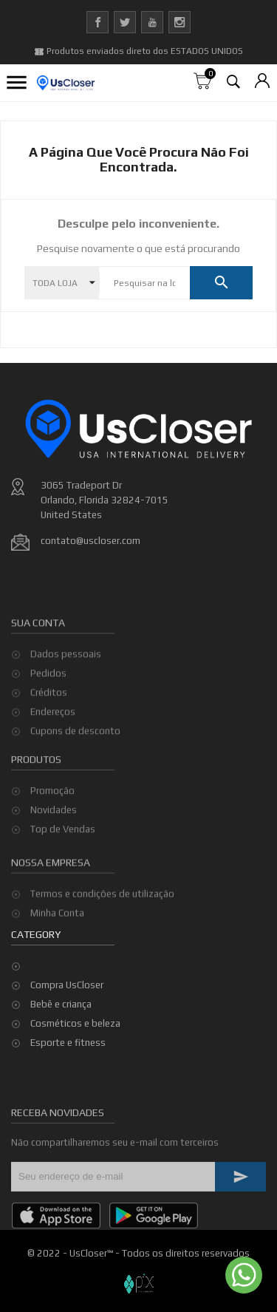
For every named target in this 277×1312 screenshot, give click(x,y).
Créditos (48, 758)
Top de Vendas (62, 874)
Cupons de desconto (75, 796)
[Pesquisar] (144, 283)
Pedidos (48, 738)
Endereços (52, 777)
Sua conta (38, 688)
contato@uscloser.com (90, 540)
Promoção (52, 835)
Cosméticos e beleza (75, 1023)
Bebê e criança (61, 1004)
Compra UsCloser (66, 984)
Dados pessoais (65, 719)
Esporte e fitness (68, 1042)
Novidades (53, 854)
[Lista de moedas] (262, 81)
